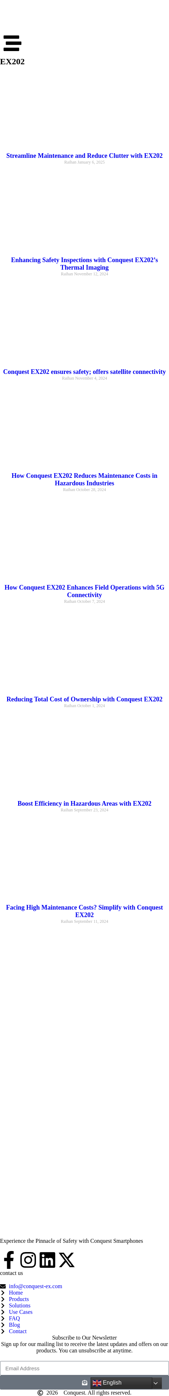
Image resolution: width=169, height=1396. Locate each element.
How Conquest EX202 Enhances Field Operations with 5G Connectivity (85, 591)
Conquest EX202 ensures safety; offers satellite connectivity (84, 371)
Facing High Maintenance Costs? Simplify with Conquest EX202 (84, 911)
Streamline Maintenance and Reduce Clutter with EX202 (84, 155)
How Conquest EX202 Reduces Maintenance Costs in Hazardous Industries (84, 479)
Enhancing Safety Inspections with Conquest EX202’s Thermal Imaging (84, 263)
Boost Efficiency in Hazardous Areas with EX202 (84, 803)
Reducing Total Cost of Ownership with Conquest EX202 (84, 699)
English (107, 1383)
